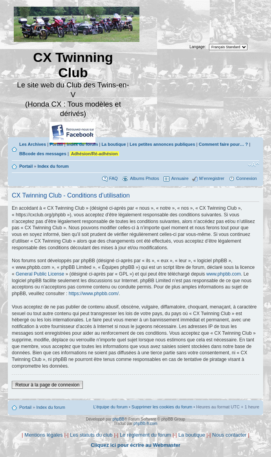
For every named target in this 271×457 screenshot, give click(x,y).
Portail (56, 144)
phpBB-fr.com (145, 423)
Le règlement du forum (145, 435)
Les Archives (32, 144)
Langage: (198, 47)
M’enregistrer (211, 178)
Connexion (246, 178)
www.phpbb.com (223, 274)
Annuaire (180, 178)
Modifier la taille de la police (253, 164)
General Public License (40, 274)
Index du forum (82, 144)
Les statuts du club (91, 435)
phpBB (118, 419)
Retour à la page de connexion (47, 385)
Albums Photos (144, 178)
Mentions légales (43, 435)
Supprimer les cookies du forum (162, 406)
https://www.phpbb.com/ (94, 293)
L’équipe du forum (110, 406)
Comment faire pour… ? (223, 144)
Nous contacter (229, 435)
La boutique (113, 144)
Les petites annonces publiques (162, 144)
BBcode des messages (42, 153)
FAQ (113, 178)
